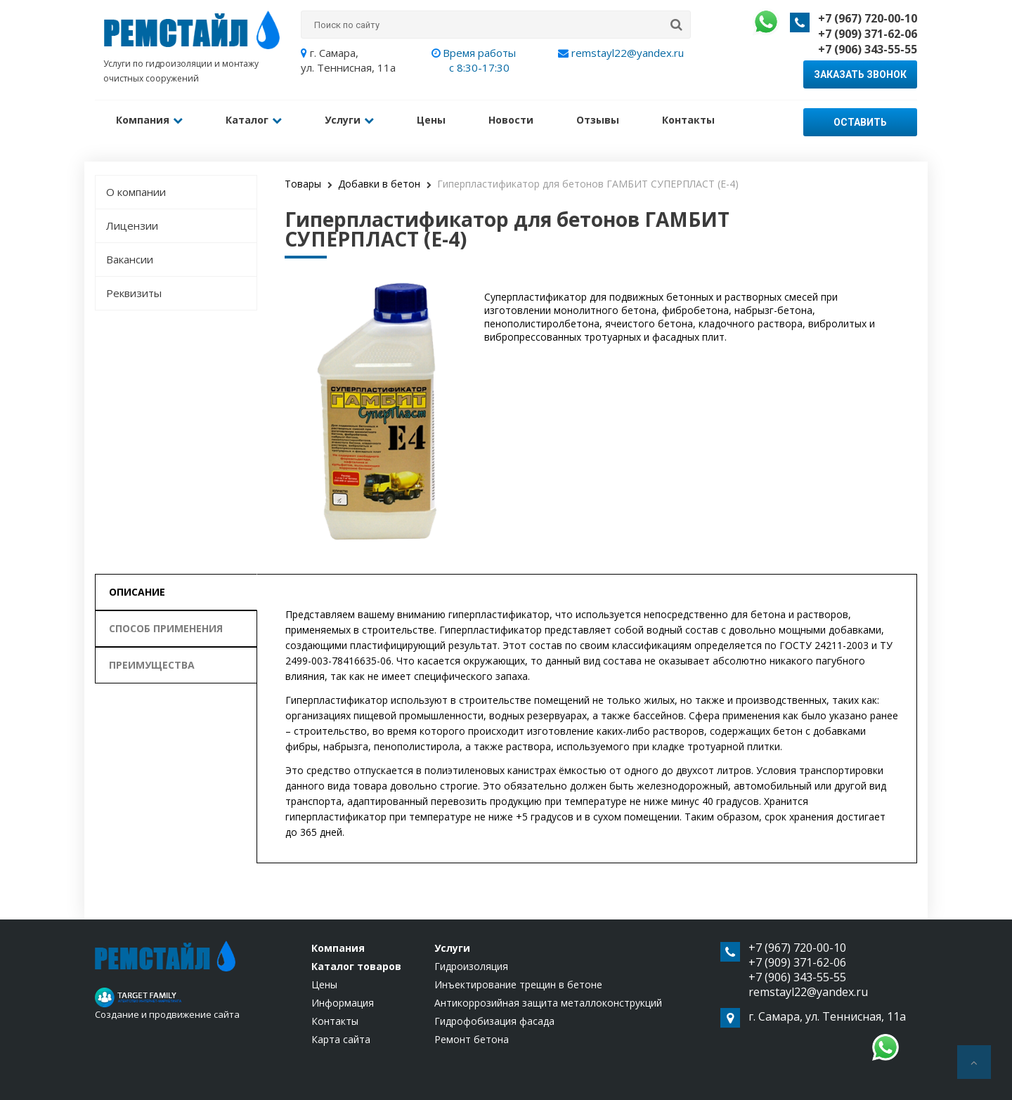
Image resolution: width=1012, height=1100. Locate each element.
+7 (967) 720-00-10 (867, 18)
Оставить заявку (860, 126)
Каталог (253, 119)
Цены (429, 119)
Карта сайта (340, 1039)
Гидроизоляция (471, 966)
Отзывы (594, 119)
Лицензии (132, 225)
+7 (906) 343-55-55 (867, 49)
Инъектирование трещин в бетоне (518, 984)
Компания (149, 119)
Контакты (684, 119)
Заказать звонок (860, 74)
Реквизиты (134, 293)
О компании (136, 192)
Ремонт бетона (471, 1039)
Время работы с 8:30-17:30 (479, 60)
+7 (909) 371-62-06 (867, 33)
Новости (508, 119)
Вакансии (129, 259)
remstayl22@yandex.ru (621, 53)
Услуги (347, 119)
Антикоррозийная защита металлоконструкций (548, 1002)
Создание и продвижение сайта (167, 1014)
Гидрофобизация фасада (494, 1021)
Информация (342, 1002)
